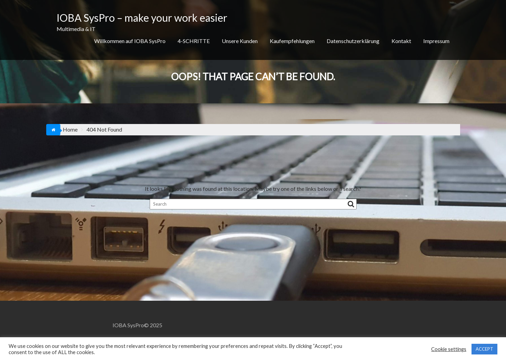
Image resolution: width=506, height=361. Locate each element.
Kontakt (401, 41)
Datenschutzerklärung (353, 41)
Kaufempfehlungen (292, 41)
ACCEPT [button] (484, 349)
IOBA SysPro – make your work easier (142, 17)
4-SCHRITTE (194, 41)
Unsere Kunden (240, 41)
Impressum (436, 41)
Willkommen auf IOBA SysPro (130, 41)
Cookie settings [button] (448, 349)
